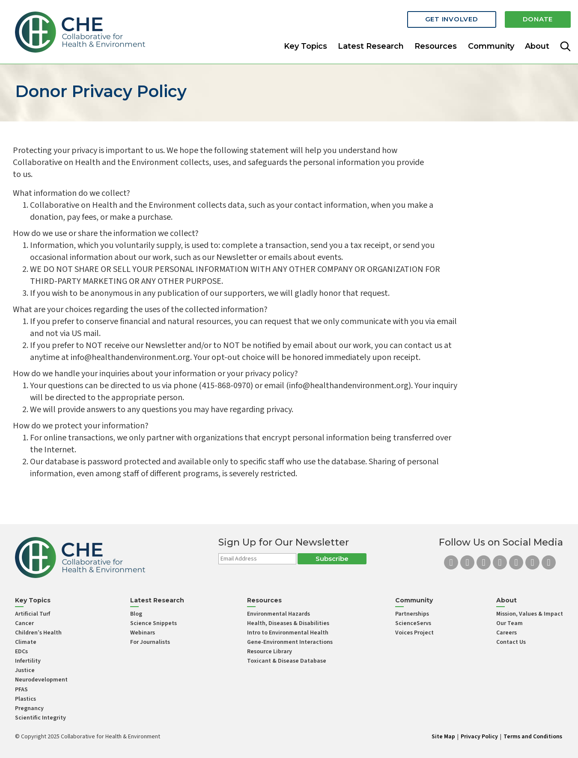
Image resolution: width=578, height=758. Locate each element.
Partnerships (412, 614)
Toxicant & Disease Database (286, 661)
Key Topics (305, 44)
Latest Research (371, 44)
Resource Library (269, 651)
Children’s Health (38, 632)
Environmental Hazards (278, 614)
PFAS (21, 689)
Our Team (509, 623)
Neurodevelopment (41, 679)
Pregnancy (29, 708)
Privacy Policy (479, 736)
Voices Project (414, 632)
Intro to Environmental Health (287, 632)
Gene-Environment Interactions (290, 642)
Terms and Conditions (533, 736)
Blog (136, 614)
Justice (25, 670)
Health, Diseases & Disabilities (288, 623)
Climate (25, 642)
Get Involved (451, 18)
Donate (538, 18)
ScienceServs (413, 623)
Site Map (443, 736)
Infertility (28, 661)
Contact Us (511, 642)
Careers (506, 632)
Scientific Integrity (40, 718)
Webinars (142, 632)
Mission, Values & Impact (529, 614)
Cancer (24, 623)
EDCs (21, 651)
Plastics (25, 699)
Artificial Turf (32, 614)
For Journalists (150, 642)
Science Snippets (153, 623)
